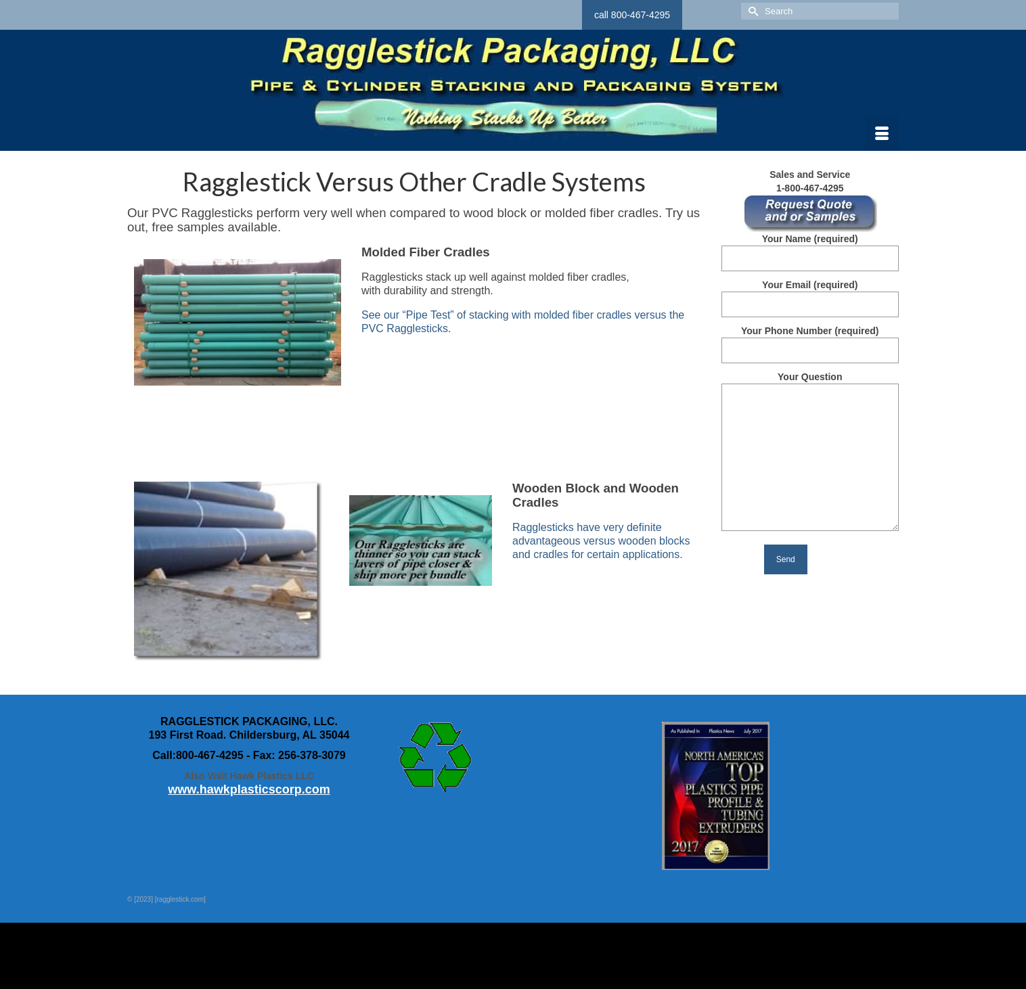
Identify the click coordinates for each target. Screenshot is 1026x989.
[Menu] (882, 134)
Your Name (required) (810, 248)
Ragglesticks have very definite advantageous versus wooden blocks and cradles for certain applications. (601, 541)
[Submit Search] (751, 11)
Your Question (810, 383)
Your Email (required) (810, 294)
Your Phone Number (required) (810, 340)
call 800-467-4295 (632, 14)
